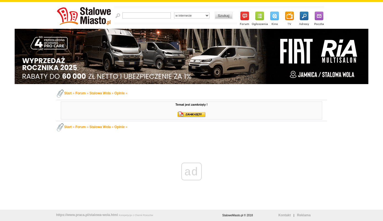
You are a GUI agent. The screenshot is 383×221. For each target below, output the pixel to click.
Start (68, 93)
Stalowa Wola (100, 93)
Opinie (119, 93)
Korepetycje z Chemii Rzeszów (136, 215)
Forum (80, 93)
